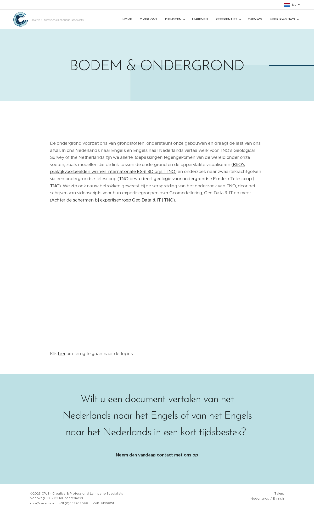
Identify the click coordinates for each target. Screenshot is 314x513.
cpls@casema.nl (42, 503)
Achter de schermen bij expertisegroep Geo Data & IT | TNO (112, 200)
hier (62, 353)
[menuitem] (144, 19)
